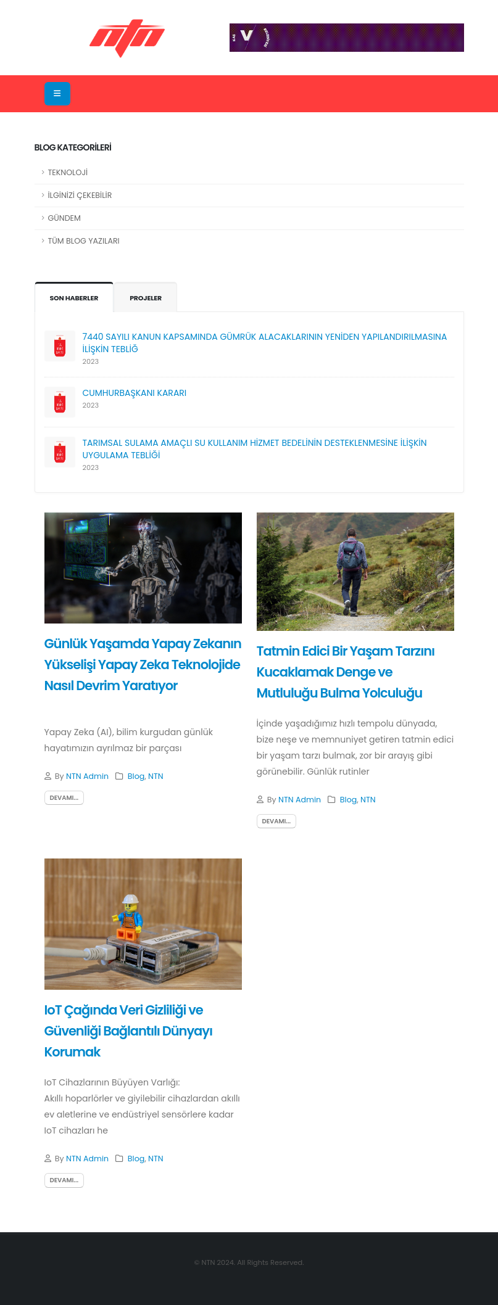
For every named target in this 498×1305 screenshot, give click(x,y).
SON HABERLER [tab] (74, 298)
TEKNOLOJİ (68, 172)
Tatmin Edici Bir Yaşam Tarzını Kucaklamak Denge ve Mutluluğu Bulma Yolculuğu (346, 671)
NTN (156, 776)
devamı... (64, 797)
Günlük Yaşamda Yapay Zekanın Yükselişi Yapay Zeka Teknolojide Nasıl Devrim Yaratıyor (142, 664)
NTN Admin (87, 776)
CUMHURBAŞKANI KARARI (135, 393)
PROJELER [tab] (146, 298)
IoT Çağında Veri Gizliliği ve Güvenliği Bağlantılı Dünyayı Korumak (128, 1030)
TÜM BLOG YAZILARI (84, 241)
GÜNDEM (64, 218)
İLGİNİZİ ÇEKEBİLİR (80, 195)
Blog (136, 776)
